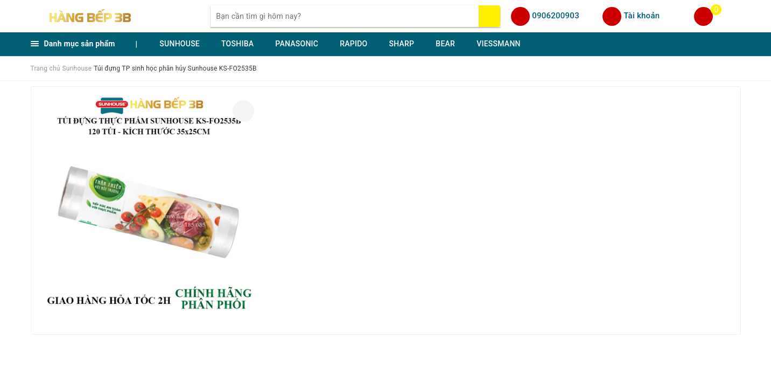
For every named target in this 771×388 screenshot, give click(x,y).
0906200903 (555, 15)
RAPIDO (353, 43)
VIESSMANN (498, 43)
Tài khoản (641, 15)
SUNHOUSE (179, 43)
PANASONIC (296, 43)
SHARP (401, 43)
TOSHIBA (237, 43)
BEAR (445, 43)
